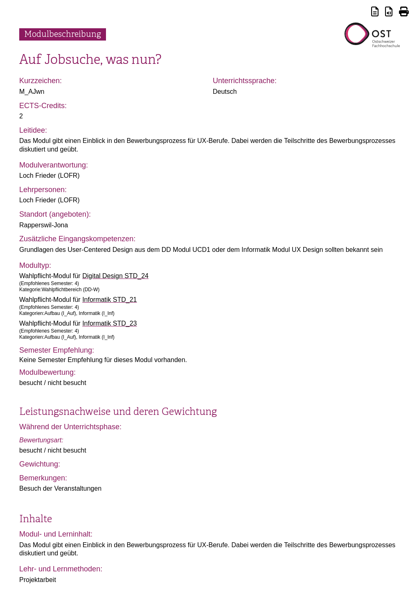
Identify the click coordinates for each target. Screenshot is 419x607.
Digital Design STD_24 (115, 275)
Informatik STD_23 (109, 323)
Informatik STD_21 (109, 299)
